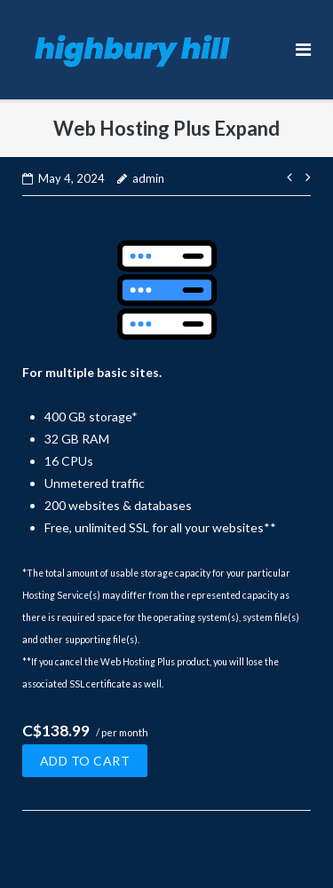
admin (148, 178)
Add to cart (85, 760)
